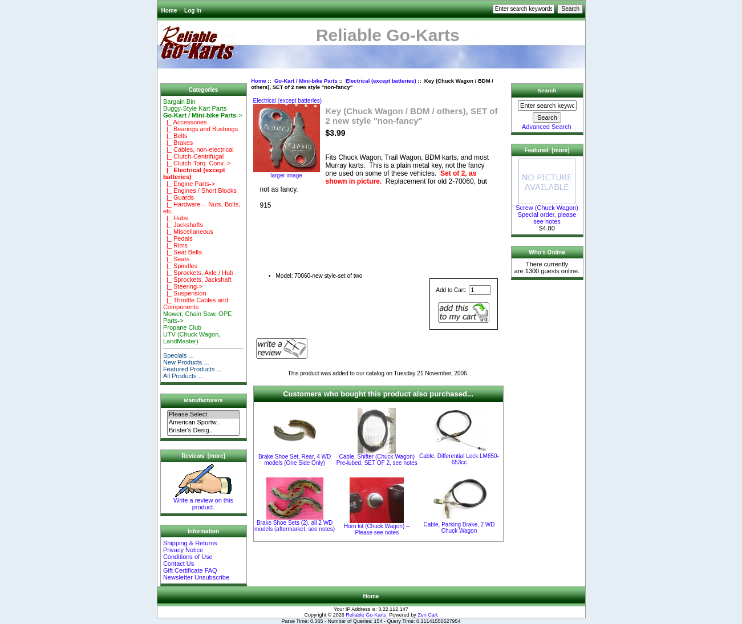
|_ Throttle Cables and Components (195, 303)
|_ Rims (175, 245)
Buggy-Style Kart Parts (194, 108)
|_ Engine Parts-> (189, 183)
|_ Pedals (178, 238)
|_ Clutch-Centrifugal (193, 156)
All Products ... (183, 375)
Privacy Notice (183, 549)
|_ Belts (175, 135)
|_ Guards (178, 197)
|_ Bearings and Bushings (200, 128)
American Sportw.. (203, 423)
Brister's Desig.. (203, 431)
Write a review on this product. (203, 500)
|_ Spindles (180, 265)
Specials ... (178, 355)
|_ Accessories (185, 122)
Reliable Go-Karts (366, 615)
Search (547, 90)
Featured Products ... (192, 369)
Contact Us (178, 563)
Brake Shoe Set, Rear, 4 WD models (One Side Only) (294, 459)
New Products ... (186, 362)
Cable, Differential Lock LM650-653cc (459, 459)
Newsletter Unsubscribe (196, 577)
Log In (192, 10)
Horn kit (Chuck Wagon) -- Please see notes (377, 529)
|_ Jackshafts (183, 224)
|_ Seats (176, 259)
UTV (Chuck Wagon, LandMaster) (191, 338)
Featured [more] (547, 150)
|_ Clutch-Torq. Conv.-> (197, 163)
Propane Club (182, 327)
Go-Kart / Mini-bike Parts (306, 81)
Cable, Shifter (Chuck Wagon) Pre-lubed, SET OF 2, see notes (376, 459)
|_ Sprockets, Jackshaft (197, 279)
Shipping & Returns (190, 543)
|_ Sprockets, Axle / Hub (198, 272)
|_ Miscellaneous (188, 231)
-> (202, 115)
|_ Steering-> (182, 286)
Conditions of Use (188, 556)
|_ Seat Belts (182, 252)
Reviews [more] (203, 456)
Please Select (203, 415)
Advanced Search (546, 126)
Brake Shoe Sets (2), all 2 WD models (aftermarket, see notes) (294, 526)
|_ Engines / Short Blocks (200, 190)
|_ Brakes (178, 142)
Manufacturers (203, 400)
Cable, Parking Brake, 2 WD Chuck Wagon (458, 527)
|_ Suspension (184, 293)
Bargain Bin (179, 101)
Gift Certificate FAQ (190, 570)
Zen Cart (427, 615)
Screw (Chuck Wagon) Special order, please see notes (547, 211)
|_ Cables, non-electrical (198, 149)
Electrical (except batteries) (381, 81)
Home (169, 10)
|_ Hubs (175, 217)
